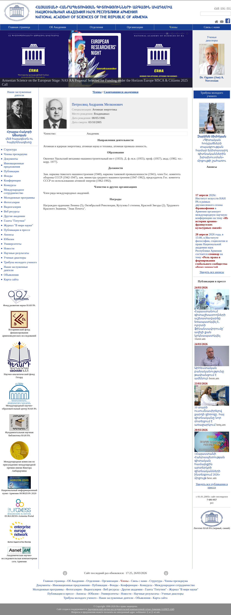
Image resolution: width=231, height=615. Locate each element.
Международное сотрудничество (14, 191)
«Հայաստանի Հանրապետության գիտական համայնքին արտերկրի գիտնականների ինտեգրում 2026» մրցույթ (211, 465)
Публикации (11, 171)
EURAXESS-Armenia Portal (19, 514)
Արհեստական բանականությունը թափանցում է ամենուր (211, 372)
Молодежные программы (19, 197)
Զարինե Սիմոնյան (211, 136)
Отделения (96, 27)
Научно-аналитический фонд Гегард (19, 374)
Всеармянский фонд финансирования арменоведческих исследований (19, 331)
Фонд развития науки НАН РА (19, 304)
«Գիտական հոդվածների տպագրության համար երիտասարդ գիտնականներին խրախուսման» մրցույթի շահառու (212, 150)
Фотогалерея (11, 202)
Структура (10, 149)
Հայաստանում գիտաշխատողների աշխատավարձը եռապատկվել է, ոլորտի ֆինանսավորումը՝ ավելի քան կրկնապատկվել (211, 322)
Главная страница (19, 27)
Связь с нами (212, 27)
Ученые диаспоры (15, 257)
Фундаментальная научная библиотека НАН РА (19, 433)
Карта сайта (11, 279)
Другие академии (14, 216)
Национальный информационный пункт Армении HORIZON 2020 (19, 490)
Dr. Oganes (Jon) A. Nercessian (212, 79)
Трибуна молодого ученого (20, 262)
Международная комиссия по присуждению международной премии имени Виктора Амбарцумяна (19, 465)
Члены (173, 27)
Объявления (11, 274)
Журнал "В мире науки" (18, 225)
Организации (135, 27)
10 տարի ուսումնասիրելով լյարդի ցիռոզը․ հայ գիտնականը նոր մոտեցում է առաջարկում (211, 414)
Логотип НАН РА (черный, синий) (211, 527)
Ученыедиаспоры (212, 39)
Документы (11, 158)
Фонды (8, 175)
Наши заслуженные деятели (116, 597)
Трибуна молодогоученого (212, 94)
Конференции (12, 180)
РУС (229, 8)
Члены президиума (15, 154)
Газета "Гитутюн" (15, 220)
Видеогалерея (12, 206)
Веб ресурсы (11, 211)
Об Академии (57, 27)
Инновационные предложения (14, 165)
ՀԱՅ (216, 8)
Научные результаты (16, 253)
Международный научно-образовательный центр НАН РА (19, 406)
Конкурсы (10, 185)
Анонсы (9, 234)
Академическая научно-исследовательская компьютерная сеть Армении (19, 557)
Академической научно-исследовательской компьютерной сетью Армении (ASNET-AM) (130, 609)
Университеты (12, 243)
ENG (223, 8)
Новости (9, 248)
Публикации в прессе (17, 229)
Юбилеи (9, 239)
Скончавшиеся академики (121, 92)
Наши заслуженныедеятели (19, 93)
